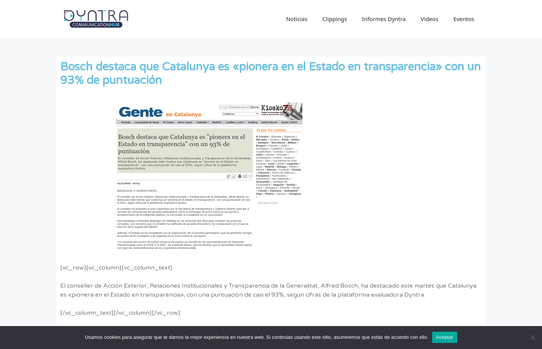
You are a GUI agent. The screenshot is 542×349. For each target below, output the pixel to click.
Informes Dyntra (384, 19)
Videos (429, 19)
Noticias (296, 19)
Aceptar (445, 337)
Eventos (464, 19)
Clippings (335, 19)
